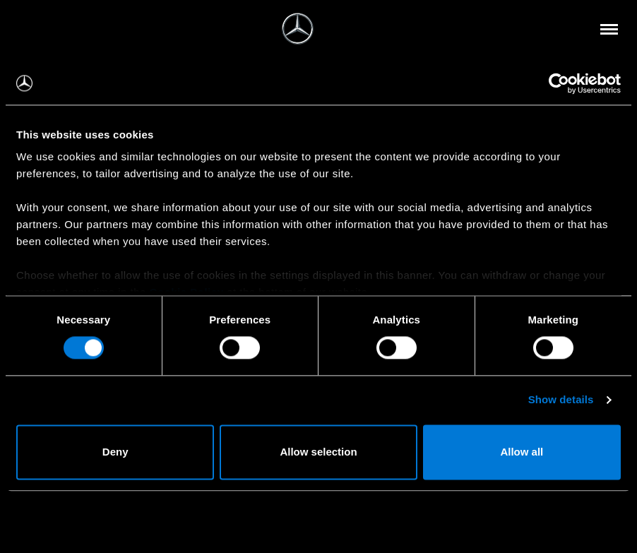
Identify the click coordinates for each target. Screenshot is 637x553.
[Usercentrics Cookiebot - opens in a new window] (559, 83)
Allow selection (318, 452)
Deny (115, 452)
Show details (561, 400)
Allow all (521, 452)
